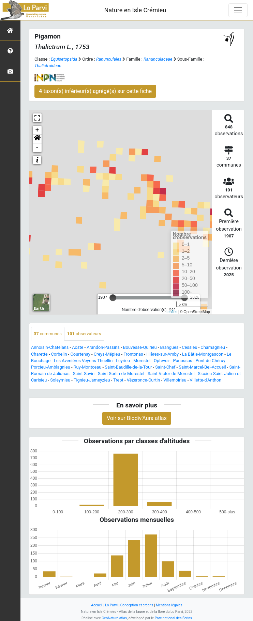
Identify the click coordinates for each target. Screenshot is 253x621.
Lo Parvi (111, 605)
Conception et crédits (136, 605)
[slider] (112, 297)
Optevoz (162, 360)
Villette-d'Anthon (205, 380)
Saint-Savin (83, 373)
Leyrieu (123, 360)
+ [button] (37, 130)
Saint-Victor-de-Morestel (171, 373)
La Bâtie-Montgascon (202, 354)
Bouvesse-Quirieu (140, 347)
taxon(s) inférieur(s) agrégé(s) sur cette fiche (95, 91)
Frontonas (133, 354)
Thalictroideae (47, 65)
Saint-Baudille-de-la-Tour (128, 367)
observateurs (84, 333)
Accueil (96, 605)
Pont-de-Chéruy (210, 360)
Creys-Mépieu (107, 354)
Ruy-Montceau (88, 367)
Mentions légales (169, 605)
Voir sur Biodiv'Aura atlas (137, 418)
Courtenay (80, 354)
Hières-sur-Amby (163, 354)
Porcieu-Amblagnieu (50, 367)
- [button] (37, 148)
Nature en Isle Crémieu (135, 10)
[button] (37, 139)
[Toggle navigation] (238, 10)
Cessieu (189, 347)
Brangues (169, 347)
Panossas (182, 360)
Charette (39, 354)
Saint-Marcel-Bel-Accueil (202, 367)
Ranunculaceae (158, 59)
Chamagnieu (212, 347)
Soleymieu (60, 380)
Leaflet (171, 312)
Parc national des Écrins (173, 618)
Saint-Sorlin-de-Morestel (121, 373)
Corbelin (59, 354)
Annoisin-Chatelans (50, 347)
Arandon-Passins (103, 347)
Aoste (77, 347)
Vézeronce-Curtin (143, 380)
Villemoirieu (174, 380)
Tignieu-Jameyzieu (92, 380)
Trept (118, 380)
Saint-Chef (165, 367)
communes (48, 333)
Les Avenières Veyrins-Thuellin (83, 360)
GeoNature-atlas (114, 618)
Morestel (141, 360)
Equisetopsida (64, 59)
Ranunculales (108, 59)
